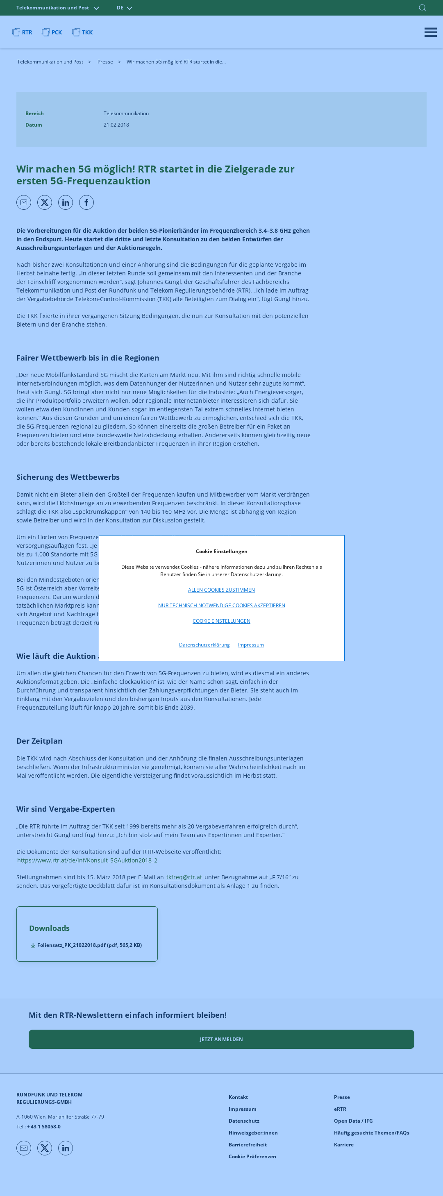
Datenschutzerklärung (204, 644)
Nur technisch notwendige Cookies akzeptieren (221, 605)
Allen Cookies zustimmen (221, 589)
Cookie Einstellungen (221, 620)
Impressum (251, 644)
